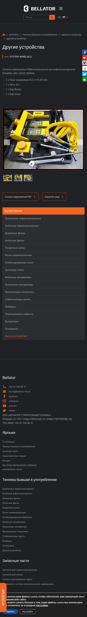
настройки (42, 605)
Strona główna (3, 34)
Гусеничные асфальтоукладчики (18, 488)
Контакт (6, 460)
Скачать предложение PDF (20, 196)
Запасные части (10, 451)
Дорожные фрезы (11, 498)
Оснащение (8, 545)
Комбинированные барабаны (17, 517)
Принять (10, 611)
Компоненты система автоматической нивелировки (28, 584)
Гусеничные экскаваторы (14, 526)
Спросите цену (54, 196)
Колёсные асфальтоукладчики (17, 493)
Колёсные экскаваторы (13, 521)
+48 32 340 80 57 (24, 423)
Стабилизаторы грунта (13, 536)
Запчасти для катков (12, 574)
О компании (8, 441)
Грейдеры (7, 540)
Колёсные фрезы (10, 502)
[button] (52, 17)
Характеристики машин (14, 455)
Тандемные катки (11, 507)
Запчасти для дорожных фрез (17, 579)
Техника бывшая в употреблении (40, 34)
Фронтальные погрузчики (15, 531)
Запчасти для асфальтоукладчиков (19, 569)
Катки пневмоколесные (14, 512)
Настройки (28, 611)
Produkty (13, 34)
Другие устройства (71, 34)
